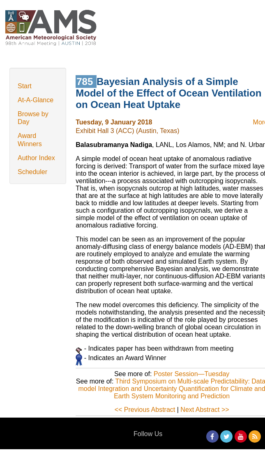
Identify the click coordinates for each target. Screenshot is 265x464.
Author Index (36, 157)
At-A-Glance (35, 99)
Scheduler (32, 171)
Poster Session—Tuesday (191, 373)
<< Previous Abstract (145, 409)
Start (25, 86)
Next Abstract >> (204, 409)
